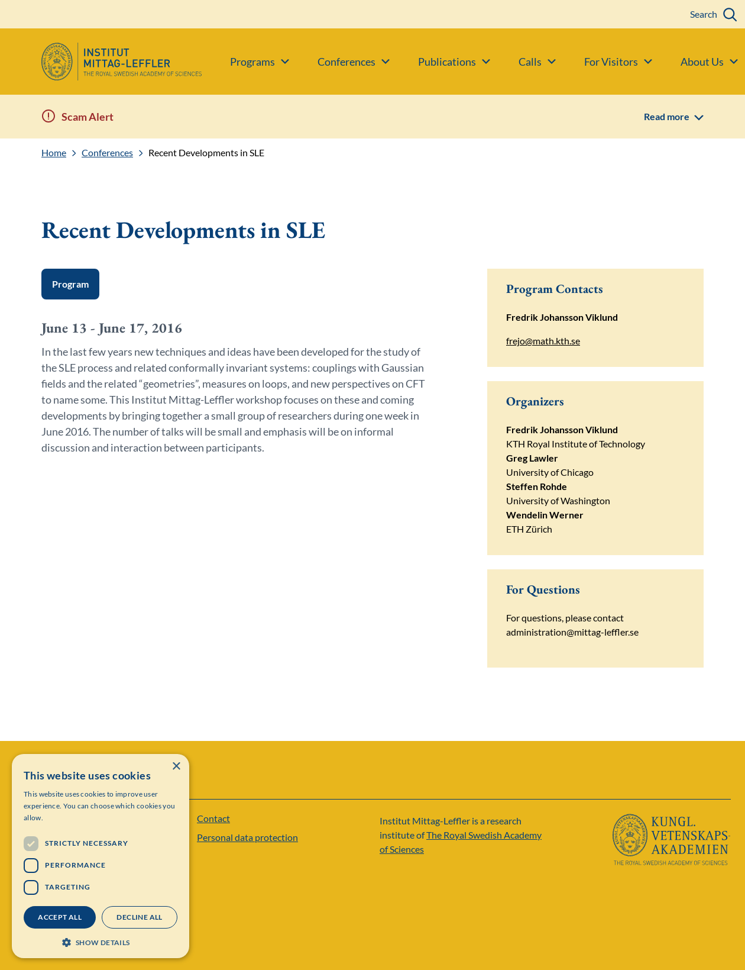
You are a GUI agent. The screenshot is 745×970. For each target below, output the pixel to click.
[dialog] (100, 856)
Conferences (107, 152)
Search (703, 14)
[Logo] (101, 61)
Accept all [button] (60, 917)
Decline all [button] (139, 917)
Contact (213, 818)
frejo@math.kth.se (543, 340)
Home (53, 152)
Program (70, 283)
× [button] (175, 766)
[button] (100, 941)
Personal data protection (247, 837)
